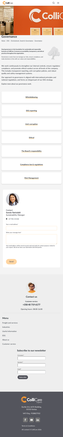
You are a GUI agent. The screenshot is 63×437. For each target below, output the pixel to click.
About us (5, 340)
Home (3, 41)
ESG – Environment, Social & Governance (20, 41)
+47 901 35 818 (13, 219)
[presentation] (20, 253)
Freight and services (10, 323)
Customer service (9, 344)
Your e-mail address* (12, 224)
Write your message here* (13, 232)
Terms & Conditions (28, 426)
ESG (3, 336)
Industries (6, 327)
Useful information (9, 331)
